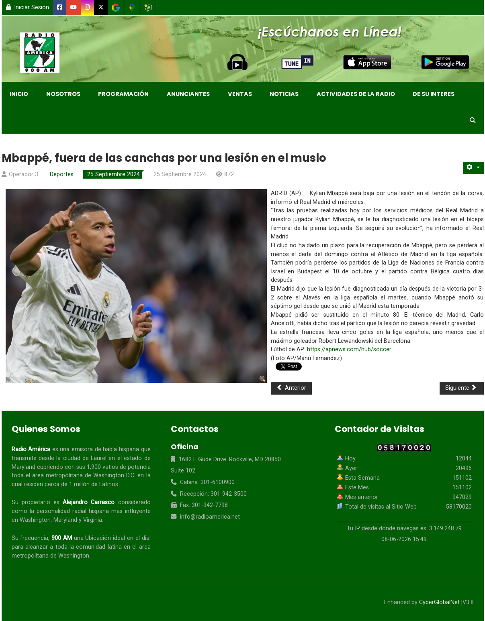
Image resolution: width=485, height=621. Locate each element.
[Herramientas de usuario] (473, 168)
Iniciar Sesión (27, 7)
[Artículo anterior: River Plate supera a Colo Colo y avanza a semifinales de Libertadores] (291, 388)
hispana (129, 449)
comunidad (90, 547)
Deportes (62, 174)
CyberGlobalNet (439, 602)
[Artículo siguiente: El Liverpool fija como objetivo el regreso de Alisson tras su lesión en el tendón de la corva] (462, 388)
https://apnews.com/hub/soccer (349, 349)
